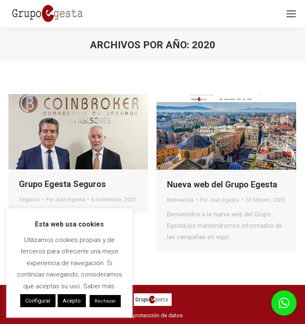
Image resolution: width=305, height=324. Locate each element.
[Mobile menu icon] (291, 13)
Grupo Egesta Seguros (62, 184)
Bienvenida (180, 200)
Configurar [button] (37, 301)
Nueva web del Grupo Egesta (222, 184)
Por (65, 199)
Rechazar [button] (105, 301)
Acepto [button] (72, 301)
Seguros (29, 199)
